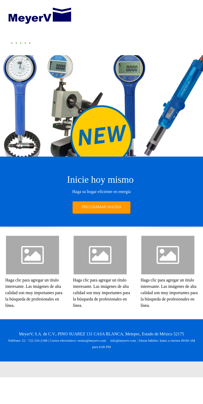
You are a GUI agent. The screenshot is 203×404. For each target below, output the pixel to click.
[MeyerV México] (39, 14)
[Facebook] (96, 369)
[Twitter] (104, 369)
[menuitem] (10, 43)
